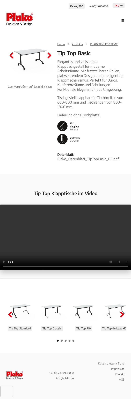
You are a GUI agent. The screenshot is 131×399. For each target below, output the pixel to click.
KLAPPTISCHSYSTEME (104, 44)
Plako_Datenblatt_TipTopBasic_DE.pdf (88, 159)
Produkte (77, 44)
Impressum (118, 368)
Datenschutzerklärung (111, 363)
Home (61, 44)
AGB (122, 379)
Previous (11, 55)
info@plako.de (65, 378)
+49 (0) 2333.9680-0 (61, 373)
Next (48, 55)
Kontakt (120, 374)
